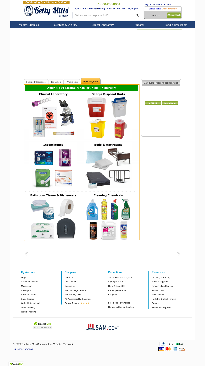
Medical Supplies (29, 25)
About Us (69, 277)
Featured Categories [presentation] (35, 82)
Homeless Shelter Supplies (121, 307)
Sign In (148, 4)
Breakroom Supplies (161, 307)
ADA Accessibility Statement (78, 299)
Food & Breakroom (176, 25)
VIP (118, 8)
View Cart (174, 15)
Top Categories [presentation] (90, 81)
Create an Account (162, 4)
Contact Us (70, 286)
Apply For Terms (29, 294)
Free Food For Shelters (119, 303)
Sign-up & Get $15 (117, 281)
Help (124, 8)
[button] (26, 254)
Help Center (70, 281)
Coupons (112, 294)
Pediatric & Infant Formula (164, 299)
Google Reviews (72, 303)
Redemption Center (117, 290)
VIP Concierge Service (75, 290)
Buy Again (133, 8)
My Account (80, 8)
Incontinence (158, 294)
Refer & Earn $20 (116, 286)
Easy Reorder (27, 299)
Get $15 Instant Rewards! (161, 82)
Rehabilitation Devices (162, 286)
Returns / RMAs (28, 312)
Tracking (92, 8)
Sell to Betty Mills (73, 294)
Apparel (139, 25)
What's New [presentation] (72, 82)
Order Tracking (28, 307)
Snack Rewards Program (120, 277)
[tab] (36, 81)
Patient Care (158, 290)
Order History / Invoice (31, 303)
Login (23, 277)
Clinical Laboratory (102, 25)
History (101, 8)
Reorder (111, 8)
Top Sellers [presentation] (56, 82)
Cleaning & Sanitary (65, 25)
